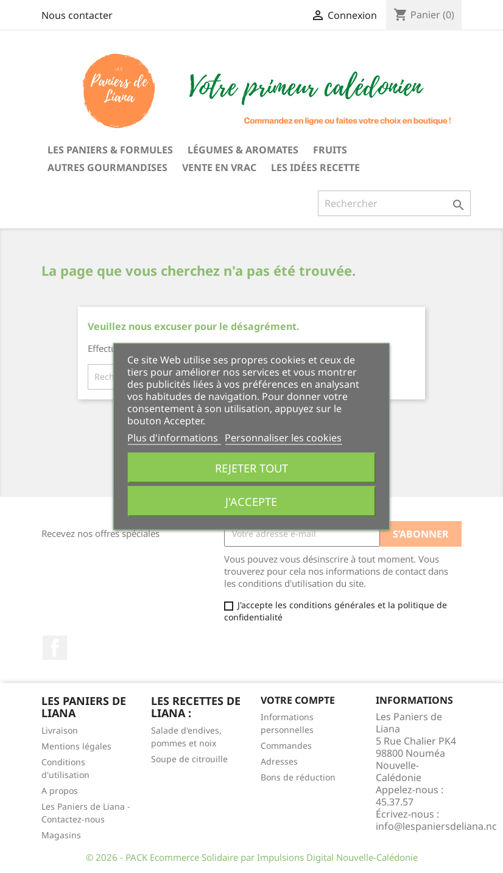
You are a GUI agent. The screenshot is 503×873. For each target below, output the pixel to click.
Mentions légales (76, 746)
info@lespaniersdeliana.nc (436, 826)
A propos (59, 790)
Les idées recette (315, 167)
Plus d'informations (173, 437)
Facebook (55, 648)
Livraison (59, 730)
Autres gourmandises (107, 167)
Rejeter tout (251, 467)
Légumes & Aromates (243, 149)
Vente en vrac (219, 167)
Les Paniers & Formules (110, 149)
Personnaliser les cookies (283, 437)
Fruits (330, 149)
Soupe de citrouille (189, 759)
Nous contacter (77, 15)
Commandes (286, 745)
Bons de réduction (298, 777)
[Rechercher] (394, 203)
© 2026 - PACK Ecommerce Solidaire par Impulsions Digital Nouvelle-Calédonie (252, 857)
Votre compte (298, 700)
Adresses (279, 761)
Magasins (61, 835)
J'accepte (251, 501)
